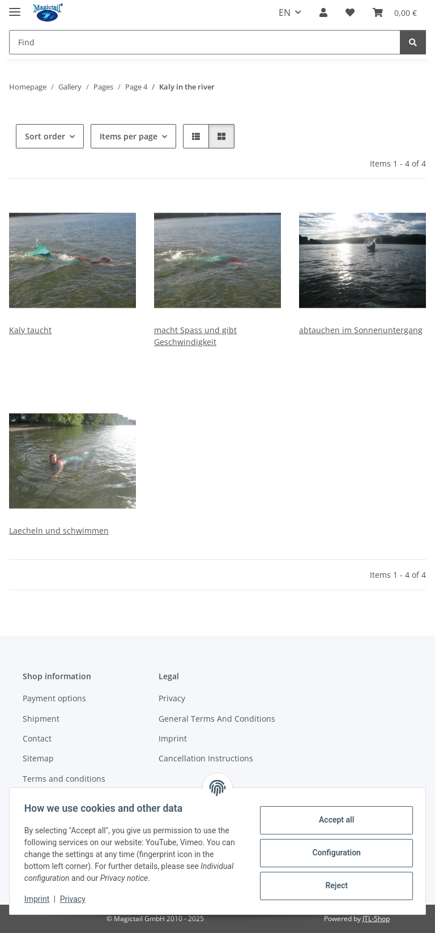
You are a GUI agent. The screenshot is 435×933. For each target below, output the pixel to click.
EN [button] (285, 12)
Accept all (333, 819)
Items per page (128, 136)
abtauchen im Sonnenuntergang (361, 330)
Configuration (333, 852)
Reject (333, 885)
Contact (37, 738)
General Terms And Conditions (217, 718)
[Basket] (395, 12)
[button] (323, 12)
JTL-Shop (376, 918)
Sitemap (38, 758)
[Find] (204, 42)
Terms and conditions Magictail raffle (64, 784)
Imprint (40, 899)
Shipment (41, 718)
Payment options (54, 698)
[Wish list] (350, 12)
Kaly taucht (30, 330)
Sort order (45, 136)
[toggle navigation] (14, 7)
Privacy (76, 899)
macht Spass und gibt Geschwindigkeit (195, 336)
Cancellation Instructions (206, 758)
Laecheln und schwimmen (59, 530)
